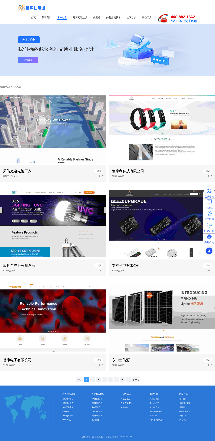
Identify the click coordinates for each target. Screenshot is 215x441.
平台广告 (153, 416)
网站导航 (183, 394)
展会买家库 (96, 407)
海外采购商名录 (156, 420)
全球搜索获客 (97, 403)
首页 (33, 17)
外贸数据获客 (113, 17)
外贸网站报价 (67, 403)
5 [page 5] (110, 379)
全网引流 (131, 17)
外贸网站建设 (80, 17)
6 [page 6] (116, 379)
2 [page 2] (92, 379)
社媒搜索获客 (97, 416)
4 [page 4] (104, 379)
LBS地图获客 (97, 411)
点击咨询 (28, 60)
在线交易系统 (67, 416)
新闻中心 (182, 420)
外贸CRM (124, 407)
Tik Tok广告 (154, 407)
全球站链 (66, 411)
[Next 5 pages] (122, 379)
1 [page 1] (86, 379)
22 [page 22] (128, 379)
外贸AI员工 (126, 394)
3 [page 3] (98, 379)
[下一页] (135, 379)
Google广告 (154, 403)
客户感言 (62, 17)
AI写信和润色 (126, 403)
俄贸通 (96, 17)
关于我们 (46, 17)
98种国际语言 (67, 407)
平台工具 (147, 17)
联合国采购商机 (156, 411)
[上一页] (79, 379)
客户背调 (95, 420)
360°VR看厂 (67, 420)
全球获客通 (154, 399)
